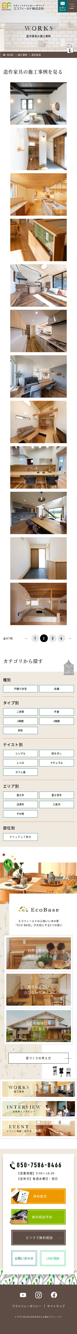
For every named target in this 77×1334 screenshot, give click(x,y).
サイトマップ (56, 1306)
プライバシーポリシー (26, 1306)
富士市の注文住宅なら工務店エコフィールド (42, 1316)
